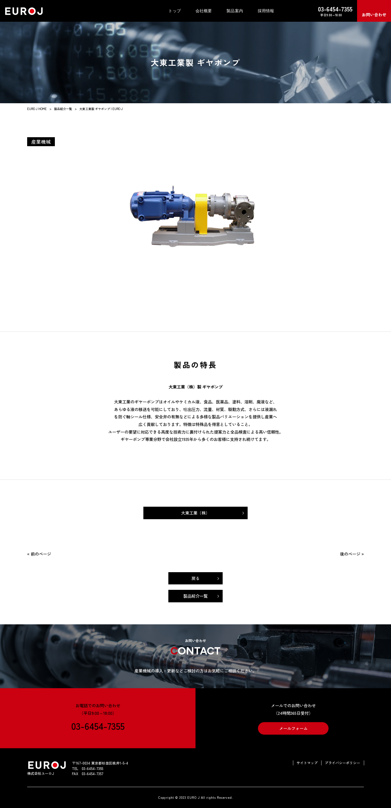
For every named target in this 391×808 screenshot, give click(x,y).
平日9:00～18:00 (331, 10)
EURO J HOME (37, 109)
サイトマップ (307, 762)
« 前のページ (39, 554)
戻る (195, 578)
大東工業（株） (195, 513)
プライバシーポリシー (342, 762)
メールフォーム (293, 728)
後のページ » (352, 554)
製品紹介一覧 (63, 109)
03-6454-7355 (98, 725)
